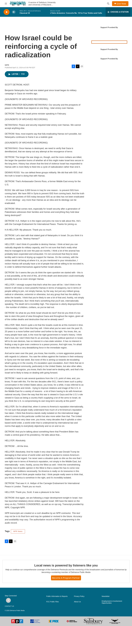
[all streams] (118, 12)
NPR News (17, 531)
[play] (6, 12)
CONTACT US (9, 606)
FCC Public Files (52, 602)
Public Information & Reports (57, 596)
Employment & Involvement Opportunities (112, 602)
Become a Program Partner (66, 577)
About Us (77, 602)
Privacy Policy (79, 596)
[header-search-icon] (108, 4)
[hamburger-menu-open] (6, 3)
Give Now (121, 3)
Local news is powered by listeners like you (66, 565)
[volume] (14, 12)
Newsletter (106, 596)
